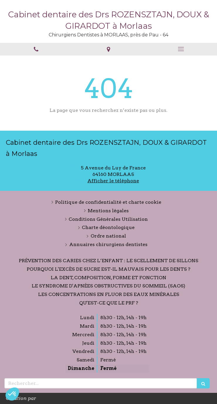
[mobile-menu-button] (181, 49)
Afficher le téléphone (113, 181)
